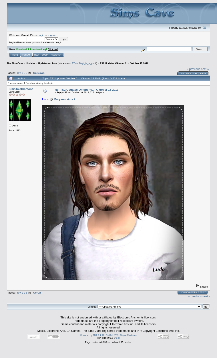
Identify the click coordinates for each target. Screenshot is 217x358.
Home (15, 55)
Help (37, 55)
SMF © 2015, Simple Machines (121, 335)
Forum (26, 55)
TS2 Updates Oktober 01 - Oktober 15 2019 (124, 63)
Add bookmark (189, 73)
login (41, 35)
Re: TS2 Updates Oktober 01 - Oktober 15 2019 (87, 89)
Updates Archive (47, 63)
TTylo (75, 63)
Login (45, 55)
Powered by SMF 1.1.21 (92, 335)
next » (205, 69)
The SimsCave (15, 63)
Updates (30, 63)
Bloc (118, 338)
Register (56, 55)
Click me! (53, 49)
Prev (18, 72)
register (52, 35)
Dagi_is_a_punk (87, 63)
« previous (193, 69)
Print (203, 73)
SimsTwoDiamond (21, 89)
